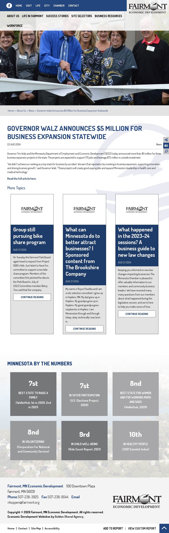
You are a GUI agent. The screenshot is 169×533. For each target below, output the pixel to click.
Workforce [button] (14, 25)
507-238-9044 (58, 496)
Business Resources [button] (108, 16)
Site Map (36, 528)
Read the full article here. (21, 178)
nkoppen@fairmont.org (23, 502)
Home (19, 5)
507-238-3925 (28, 496)
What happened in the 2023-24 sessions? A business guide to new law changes (136, 242)
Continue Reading (32, 297)
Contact (73, 5)
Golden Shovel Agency (69, 516)
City (47, 5)
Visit (29, 5)
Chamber (59, 5)
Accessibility (52, 528)
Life (38, 5)
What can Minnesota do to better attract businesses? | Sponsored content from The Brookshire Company (83, 251)
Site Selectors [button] (81, 16)
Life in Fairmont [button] (32, 16)
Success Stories (57, 16)
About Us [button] (13, 16)
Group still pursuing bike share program (29, 235)
